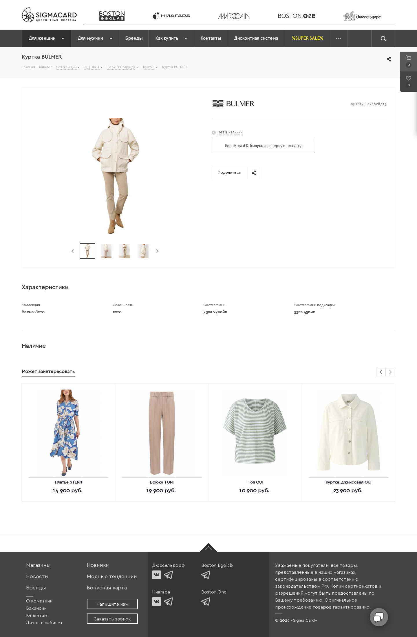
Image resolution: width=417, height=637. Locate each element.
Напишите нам (112, 604)
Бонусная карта (107, 587)
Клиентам (36, 615)
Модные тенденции (112, 576)
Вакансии (36, 608)
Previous (73, 251)
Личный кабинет (44, 623)
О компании (39, 601)
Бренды (36, 587)
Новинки (98, 565)
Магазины (38, 565)
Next (157, 251)
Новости (37, 576)
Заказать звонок (112, 619)
